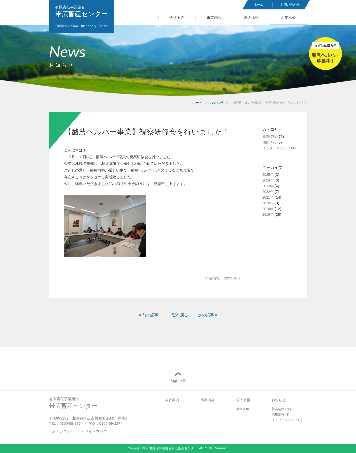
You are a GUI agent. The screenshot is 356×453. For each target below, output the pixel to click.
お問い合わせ (63, 431)
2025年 (268, 175)
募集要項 (242, 409)
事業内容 (208, 400)
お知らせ (217, 103)
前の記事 (148, 315)
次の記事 (207, 315)
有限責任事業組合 (81, 16)
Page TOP (178, 380)
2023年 (268, 186)
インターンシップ (276, 148)
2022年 (268, 192)
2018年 (268, 214)
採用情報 (269, 142)
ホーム (197, 103)
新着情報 (212, 278)
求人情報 (243, 400)
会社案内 (172, 400)
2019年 (268, 209)
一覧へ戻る (178, 315)
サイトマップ (96, 431)
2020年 (268, 203)
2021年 (268, 197)
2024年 (268, 180)
